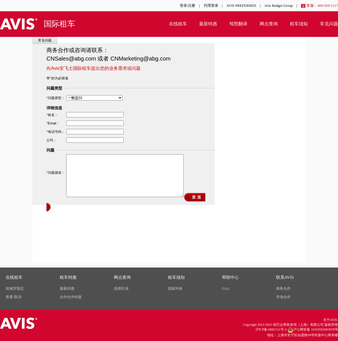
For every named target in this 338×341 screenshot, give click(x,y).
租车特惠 (68, 277)
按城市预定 (15, 288)
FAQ (225, 288)
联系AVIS (285, 277)
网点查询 (269, 23)
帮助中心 (230, 277)
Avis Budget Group (278, 5)
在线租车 (178, 23)
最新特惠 (208, 23)
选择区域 (121, 288)
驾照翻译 (238, 23)
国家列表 (175, 288)
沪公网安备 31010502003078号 (313, 330)
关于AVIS (330, 320)
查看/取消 (13, 297)
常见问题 (329, 23)
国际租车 (59, 23)
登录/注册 (187, 5)
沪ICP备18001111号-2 (271, 329)
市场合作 (283, 297)
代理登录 (211, 5)
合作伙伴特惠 (71, 297)
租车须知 (299, 23)
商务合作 (283, 288)
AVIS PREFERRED (241, 5)
